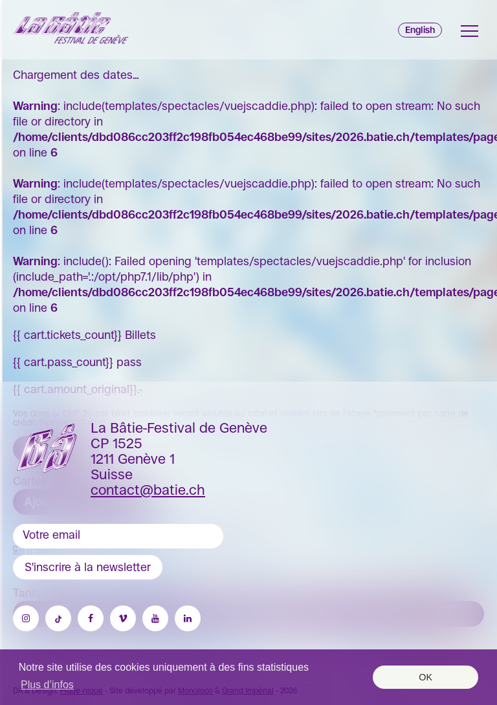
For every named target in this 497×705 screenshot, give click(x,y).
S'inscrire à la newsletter (88, 567)
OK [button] (425, 677)
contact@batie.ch (148, 490)
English (420, 30)
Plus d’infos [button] (47, 684)
